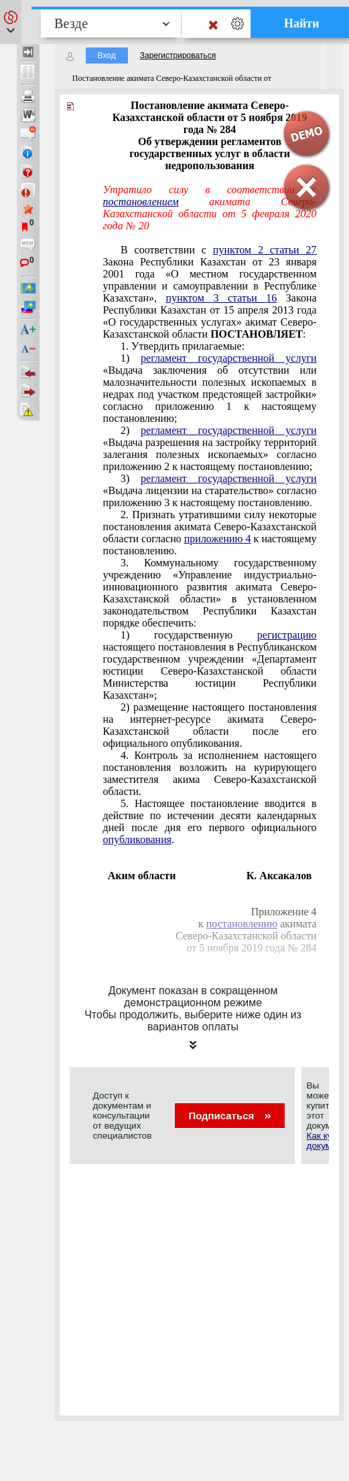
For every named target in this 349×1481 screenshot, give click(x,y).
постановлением (141, 201)
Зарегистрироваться (178, 55)
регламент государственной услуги (228, 358)
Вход (107, 55)
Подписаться (229, 1115)
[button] (10, 22)
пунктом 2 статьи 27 (265, 249)
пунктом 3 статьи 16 (221, 298)
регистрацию (287, 635)
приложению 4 (217, 538)
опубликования (137, 839)
